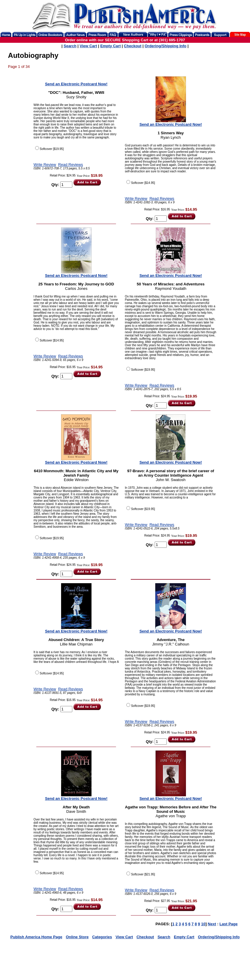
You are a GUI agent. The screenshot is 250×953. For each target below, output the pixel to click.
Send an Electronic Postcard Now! (76, 84)
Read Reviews (70, 164)
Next (212, 924)
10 (203, 924)
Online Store (77, 937)
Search (69, 46)
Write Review (45, 164)
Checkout (132, 46)
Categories (102, 937)
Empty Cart (110, 46)
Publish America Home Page (36, 937)
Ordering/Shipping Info (166, 46)
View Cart (88, 46)
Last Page (229, 924)
